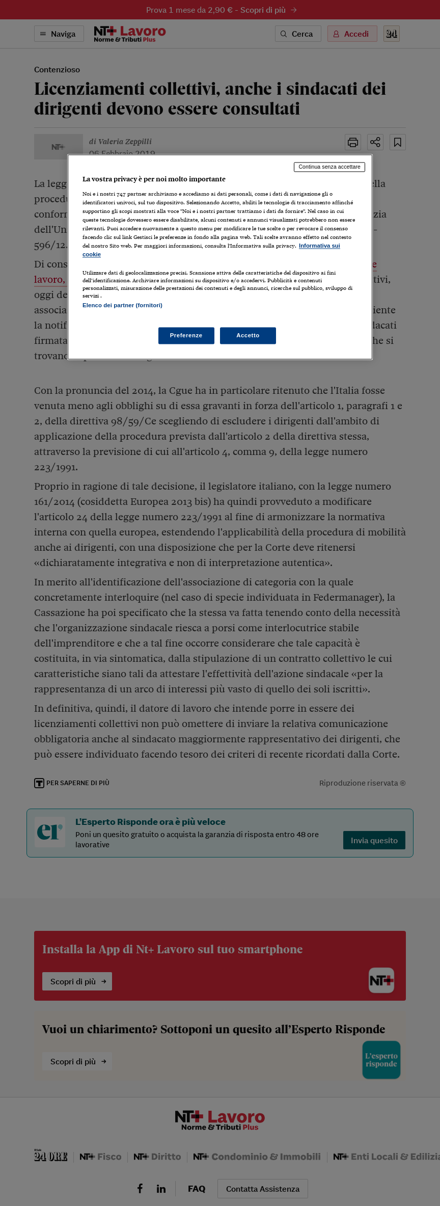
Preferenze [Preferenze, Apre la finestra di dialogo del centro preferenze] (186, 335)
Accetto (248, 335)
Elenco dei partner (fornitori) (122, 306)
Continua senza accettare (329, 167)
